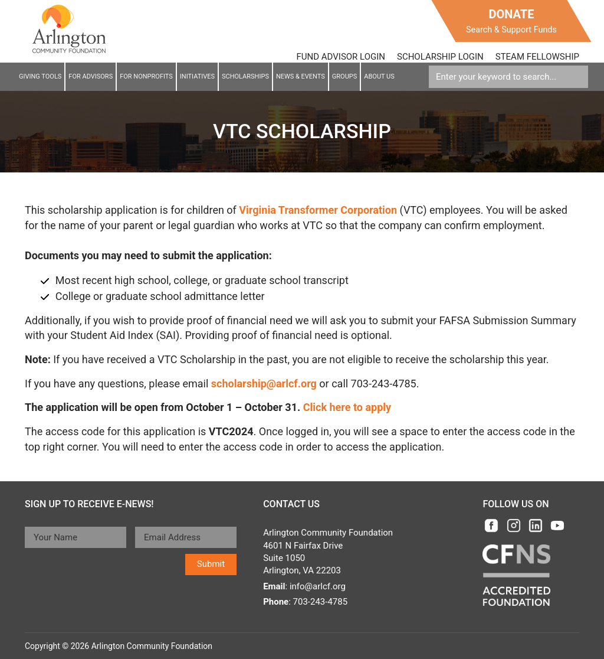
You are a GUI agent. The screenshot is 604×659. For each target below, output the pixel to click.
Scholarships (245, 76)
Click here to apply (347, 407)
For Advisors (90, 76)
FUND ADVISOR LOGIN (341, 56)
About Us (379, 76)
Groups (344, 76)
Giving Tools (40, 76)
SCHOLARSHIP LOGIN (440, 56)
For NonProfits (146, 76)
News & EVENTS (300, 76)
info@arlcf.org (318, 586)
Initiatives (197, 76)
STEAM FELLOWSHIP (537, 56)
